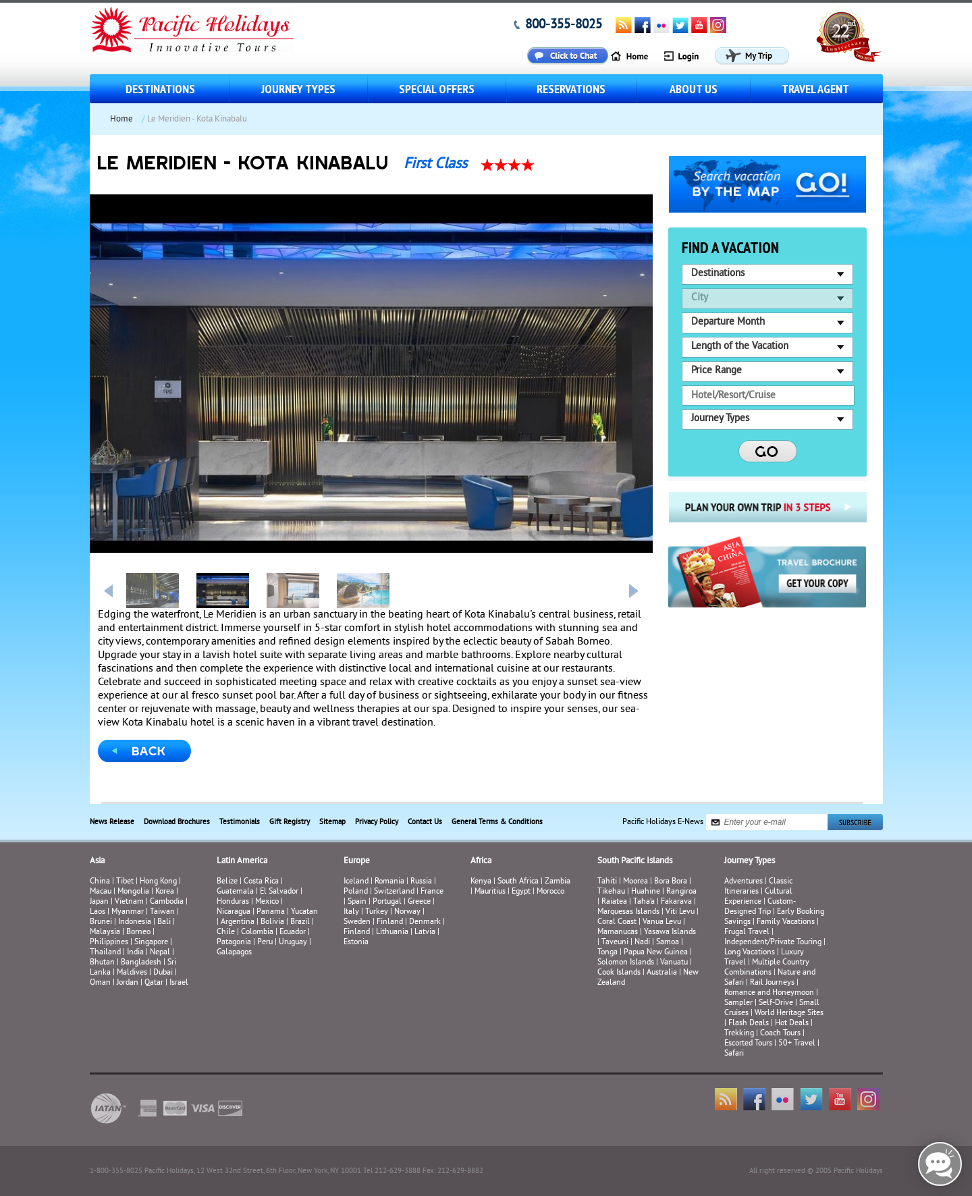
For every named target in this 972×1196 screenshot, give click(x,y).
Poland (356, 892)
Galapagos (234, 953)
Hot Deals (792, 1023)
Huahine (645, 892)
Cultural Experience (758, 897)
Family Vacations (786, 922)
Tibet (126, 882)
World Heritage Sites (789, 1013)
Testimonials (239, 822)
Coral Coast (617, 922)
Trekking (739, 1034)
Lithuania (392, 932)
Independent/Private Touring (772, 942)
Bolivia (272, 922)
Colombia (257, 932)
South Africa (518, 882)
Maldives (132, 973)
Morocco (550, 892)
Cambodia (167, 902)
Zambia (557, 882)
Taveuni (614, 942)
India (135, 953)
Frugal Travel (747, 932)
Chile (226, 932)
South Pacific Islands (634, 861)
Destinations (160, 89)
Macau (100, 892)
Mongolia (133, 892)
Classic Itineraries (758, 887)
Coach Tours (780, 1034)
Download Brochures (177, 822)
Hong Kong (158, 882)
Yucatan (304, 912)
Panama (270, 912)
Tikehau (611, 892)
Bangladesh (141, 963)
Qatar (153, 983)
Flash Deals (748, 1023)
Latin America (242, 861)
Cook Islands (619, 973)
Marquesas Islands (628, 912)
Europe (357, 861)
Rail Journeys (772, 983)
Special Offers (437, 89)
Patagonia (235, 942)
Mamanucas (617, 932)
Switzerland (394, 892)
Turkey (376, 912)
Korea (164, 892)
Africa (480, 861)
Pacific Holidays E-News (662, 822)
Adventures (743, 882)
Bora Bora (670, 882)
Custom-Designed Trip (760, 907)
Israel (178, 983)
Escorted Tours (748, 1044)
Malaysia (105, 932)
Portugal (387, 902)
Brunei (101, 922)
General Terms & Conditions (497, 822)
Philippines (109, 942)
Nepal (160, 953)
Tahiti (607, 882)
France (432, 892)
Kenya (480, 882)
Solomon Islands (625, 963)
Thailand (105, 953)
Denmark (425, 922)
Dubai (163, 973)
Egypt (521, 892)
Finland (390, 922)
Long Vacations (749, 953)
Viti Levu (680, 912)
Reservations (571, 89)
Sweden (357, 922)
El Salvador (279, 892)
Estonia (356, 942)
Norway (407, 912)
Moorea (635, 882)
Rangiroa (681, 892)
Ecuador (292, 932)
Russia (421, 882)
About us (694, 89)
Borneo (138, 932)
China (100, 882)
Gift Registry (289, 822)
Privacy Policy (376, 822)
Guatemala (235, 892)
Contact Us (425, 822)
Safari (734, 1054)
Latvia (424, 932)
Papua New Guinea (656, 953)
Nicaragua (233, 912)
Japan (99, 902)
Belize (227, 882)
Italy (351, 912)
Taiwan (162, 912)
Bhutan (102, 963)
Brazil (300, 922)
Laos (97, 912)
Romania (389, 882)
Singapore (151, 942)
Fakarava (676, 902)
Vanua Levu (662, 922)
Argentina (237, 922)
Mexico (267, 902)
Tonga (607, 953)
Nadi (642, 942)
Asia (97, 861)
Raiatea (614, 902)
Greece (419, 902)
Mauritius (490, 892)
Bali (164, 922)
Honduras (233, 902)
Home (121, 119)
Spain (357, 902)
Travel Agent (815, 89)
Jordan (127, 983)
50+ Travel (796, 1044)
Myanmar (127, 912)
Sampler (738, 1003)
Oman (100, 983)
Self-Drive (776, 1003)
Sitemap (332, 822)
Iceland (356, 882)
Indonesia (134, 922)
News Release (112, 822)
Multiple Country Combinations (766, 968)
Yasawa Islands (670, 932)
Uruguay (293, 942)
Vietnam (129, 902)
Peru (265, 942)
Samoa (667, 942)
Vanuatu (674, 963)
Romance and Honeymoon (769, 993)
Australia (662, 973)
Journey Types (298, 89)
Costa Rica (261, 882)
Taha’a (644, 902)
